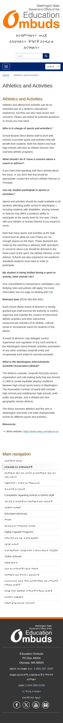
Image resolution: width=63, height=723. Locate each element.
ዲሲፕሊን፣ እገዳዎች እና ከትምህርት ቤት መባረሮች (29, 501)
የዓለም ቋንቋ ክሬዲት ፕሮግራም (20, 603)
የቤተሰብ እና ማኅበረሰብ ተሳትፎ (20, 525)
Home (6, 75)
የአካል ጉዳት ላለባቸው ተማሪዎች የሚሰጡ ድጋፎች (28, 590)
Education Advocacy (16, 513)
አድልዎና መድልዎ (13, 507)
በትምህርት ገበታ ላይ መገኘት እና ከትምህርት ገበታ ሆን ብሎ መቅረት (30, 475)
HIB (51, 292)
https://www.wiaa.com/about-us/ (41, 431)
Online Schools (13, 556)
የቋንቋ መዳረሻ (12, 544)
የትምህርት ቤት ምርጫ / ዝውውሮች (22, 574)
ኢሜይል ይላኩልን (31, 691)
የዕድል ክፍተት (11, 562)
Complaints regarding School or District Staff (29, 495)
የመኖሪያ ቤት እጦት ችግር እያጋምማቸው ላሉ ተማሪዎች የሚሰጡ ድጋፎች (31, 582)
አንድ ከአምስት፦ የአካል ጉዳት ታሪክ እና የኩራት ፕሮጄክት (31, 550)
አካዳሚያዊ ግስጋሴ (13, 460)
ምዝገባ (8, 519)
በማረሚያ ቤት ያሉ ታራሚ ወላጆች (21, 538)
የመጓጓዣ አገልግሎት (14, 597)
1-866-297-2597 (43, 668)
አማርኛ (50, 66)
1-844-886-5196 (35, 685)
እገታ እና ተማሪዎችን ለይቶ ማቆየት (21, 568)
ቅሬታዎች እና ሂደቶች (15, 489)
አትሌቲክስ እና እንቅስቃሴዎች (18, 467)
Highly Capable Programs (19, 531)
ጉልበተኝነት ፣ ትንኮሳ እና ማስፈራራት (22, 482)
